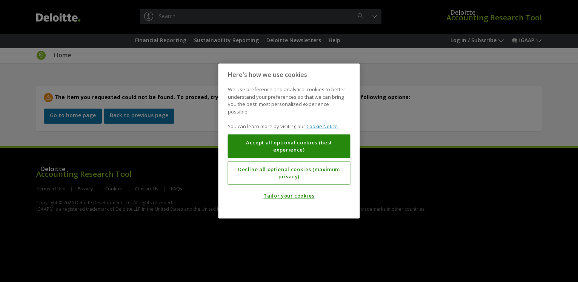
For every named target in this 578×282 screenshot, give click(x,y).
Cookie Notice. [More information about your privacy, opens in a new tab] (322, 126)
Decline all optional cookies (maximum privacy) (289, 173)
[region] (289, 140)
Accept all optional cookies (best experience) (289, 146)
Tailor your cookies (288, 196)
